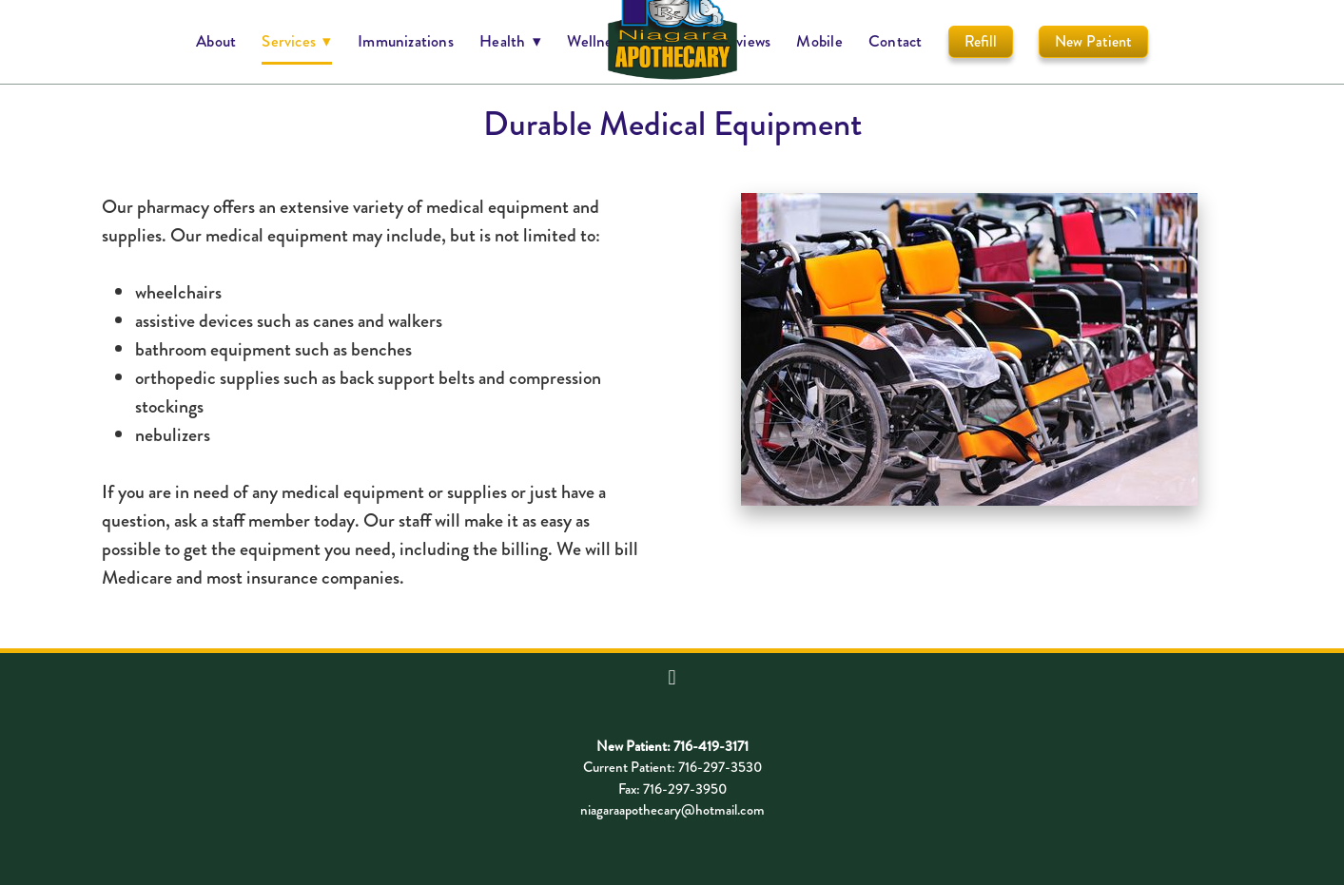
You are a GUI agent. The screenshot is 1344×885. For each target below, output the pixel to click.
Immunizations (406, 40)
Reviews (745, 40)
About (216, 40)
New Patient (1093, 41)
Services (297, 40)
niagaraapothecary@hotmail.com (672, 809)
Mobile (819, 40)
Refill (980, 41)
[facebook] (672, 678)
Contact (895, 40)
